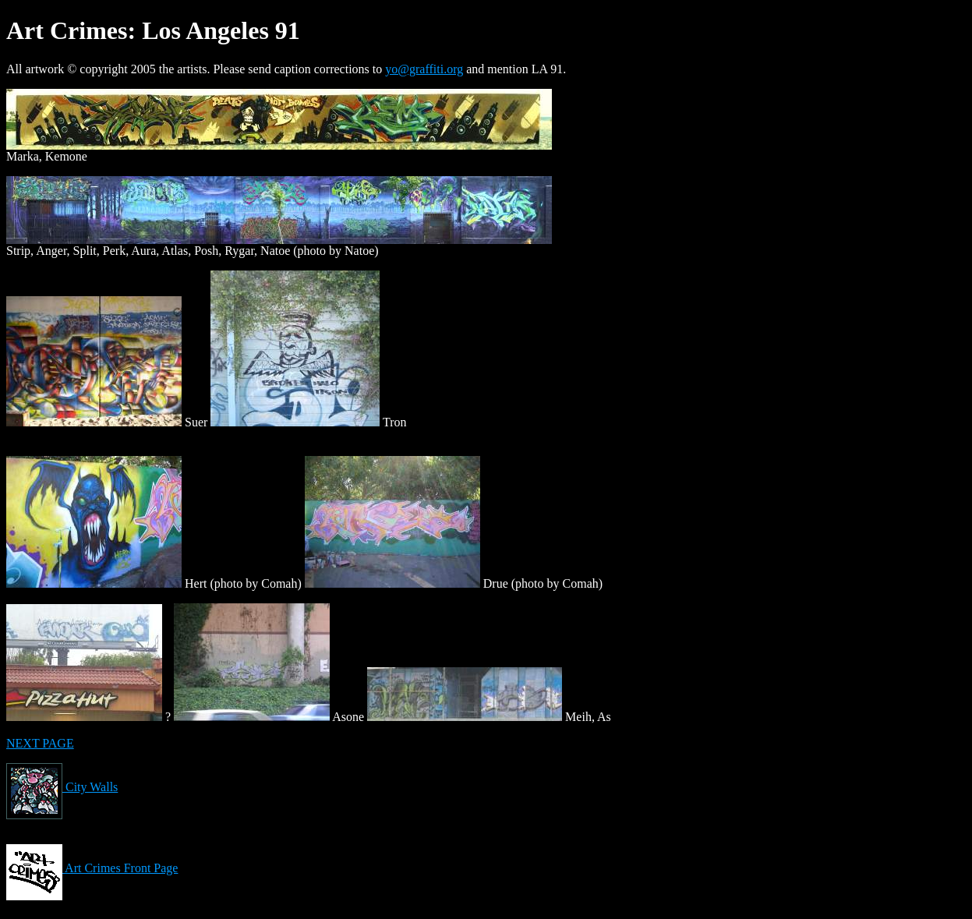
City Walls (62, 787)
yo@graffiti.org (424, 69)
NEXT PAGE (40, 743)
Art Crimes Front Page (92, 868)
